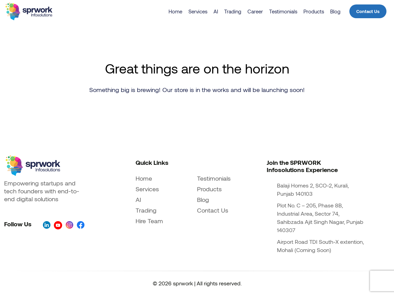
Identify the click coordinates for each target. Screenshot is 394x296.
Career (255, 11)
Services (197, 11)
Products (313, 11)
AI (215, 11)
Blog (335, 11)
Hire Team (149, 221)
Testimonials (283, 11)
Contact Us (368, 11)
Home (175, 11)
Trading (232, 11)
